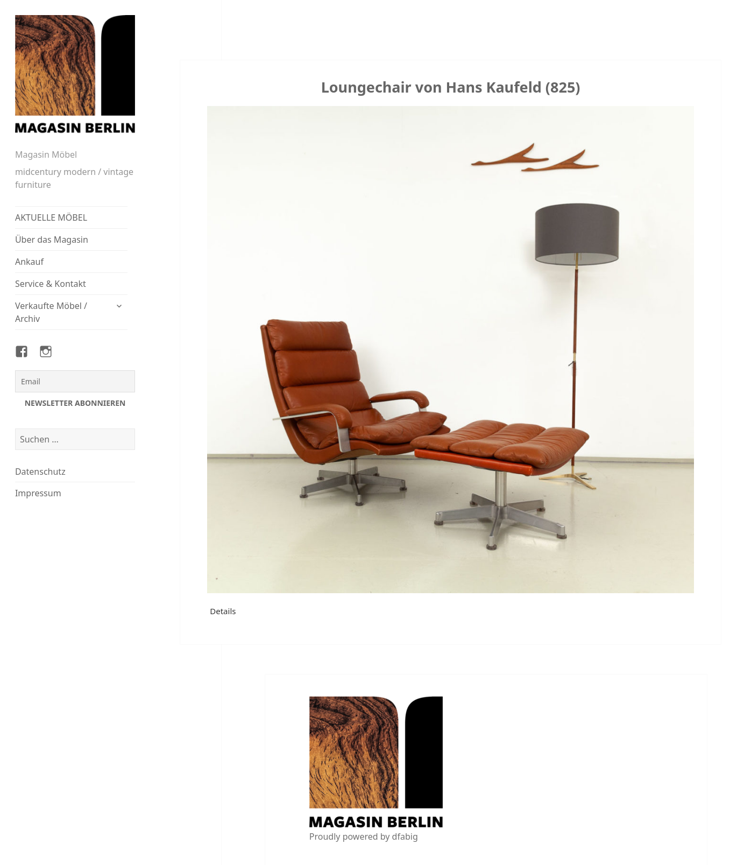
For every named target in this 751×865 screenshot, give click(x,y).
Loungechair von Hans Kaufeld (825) (450, 87)
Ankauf (29, 262)
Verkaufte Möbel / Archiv (51, 312)
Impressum (38, 493)
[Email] (75, 381)
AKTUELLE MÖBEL (51, 217)
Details (223, 611)
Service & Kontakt (50, 284)
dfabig (405, 836)
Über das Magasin (51, 239)
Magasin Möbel (46, 154)
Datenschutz (40, 471)
